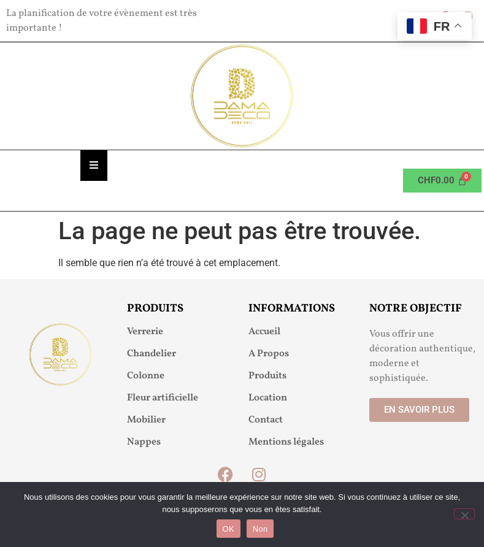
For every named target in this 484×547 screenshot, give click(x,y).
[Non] (464, 513)
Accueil (264, 332)
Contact (265, 420)
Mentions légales (286, 442)
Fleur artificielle (162, 398)
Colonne (145, 376)
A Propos (268, 354)
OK (228, 529)
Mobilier (146, 420)
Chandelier (151, 354)
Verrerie (145, 332)
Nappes (144, 442)
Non (260, 529)
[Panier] (442, 181)
